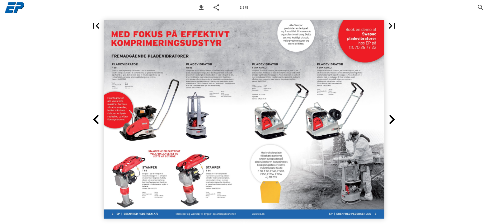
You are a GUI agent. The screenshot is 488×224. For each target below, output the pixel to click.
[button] (201, 7)
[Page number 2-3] (244, 7)
